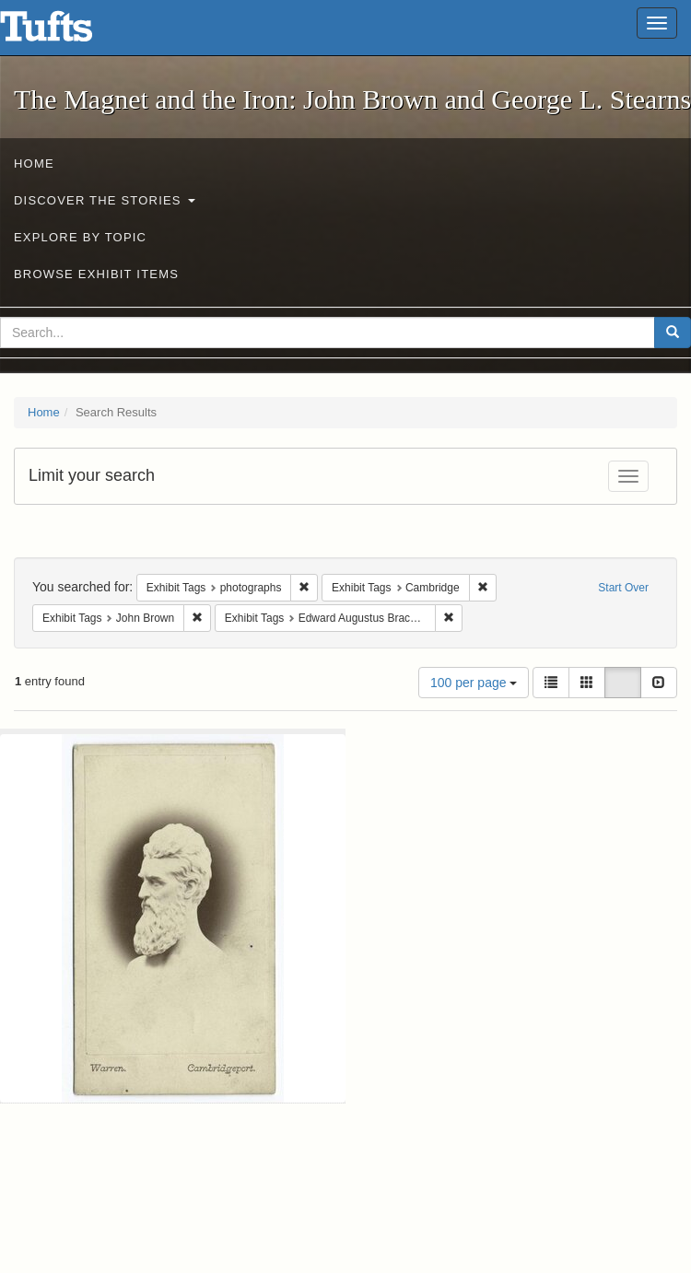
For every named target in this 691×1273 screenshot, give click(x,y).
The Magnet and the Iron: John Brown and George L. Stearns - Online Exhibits (69, 32)
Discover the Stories (104, 200)
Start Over (623, 587)
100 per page (473, 682)
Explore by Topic (80, 237)
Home (34, 163)
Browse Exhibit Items (96, 274)
